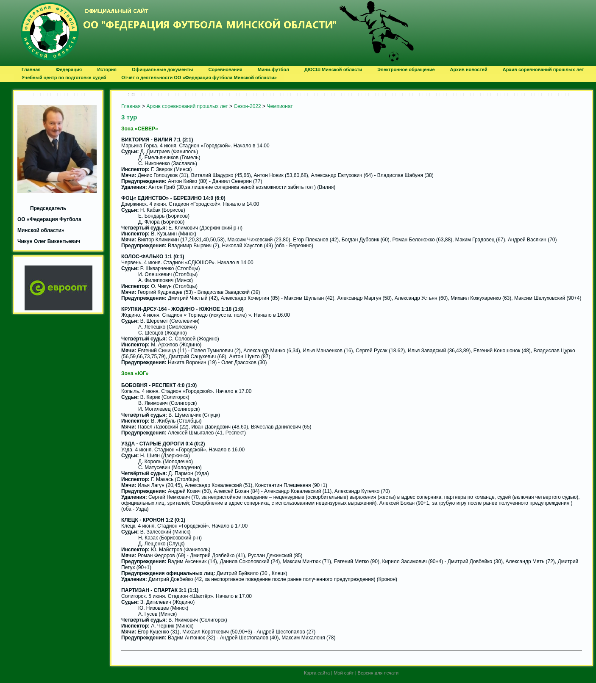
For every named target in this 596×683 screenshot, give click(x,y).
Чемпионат (279, 106)
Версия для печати (378, 672)
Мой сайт (344, 672)
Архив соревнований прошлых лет (187, 106)
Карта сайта (317, 672)
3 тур (129, 117)
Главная (131, 106)
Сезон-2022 (247, 106)
